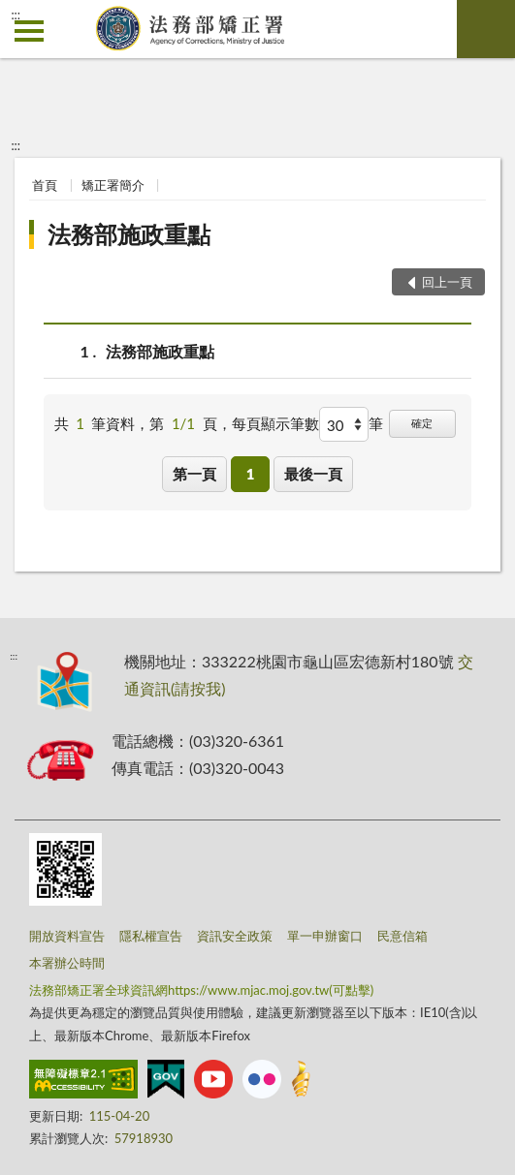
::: (15, 14)
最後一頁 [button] (313, 473)
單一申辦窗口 (325, 935)
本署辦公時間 (67, 963)
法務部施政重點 (129, 234)
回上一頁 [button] (447, 282)
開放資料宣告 (67, 935)
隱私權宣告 (150, 935)
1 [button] (250, 473)
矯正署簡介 (113, 185)
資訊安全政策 (235, 935)
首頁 (44, 185)
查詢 (486, 29)
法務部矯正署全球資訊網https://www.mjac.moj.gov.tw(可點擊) (201, 990)
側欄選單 (29, 31)
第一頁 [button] (194, 473)
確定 (422, 423)
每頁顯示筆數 (275, 423)
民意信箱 (402, 935)
